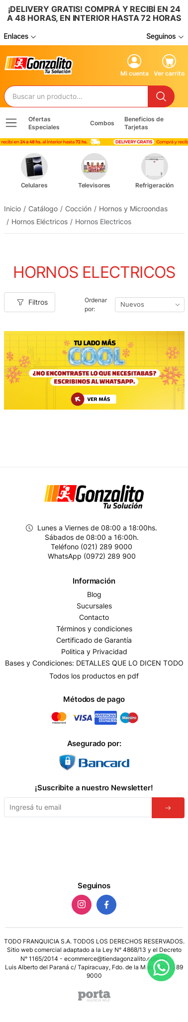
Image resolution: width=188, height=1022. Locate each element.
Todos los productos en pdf (94, 676)
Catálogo (43, 208)
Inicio (12, 208)
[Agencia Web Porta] (94, 996)
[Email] (78, 807)
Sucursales (94, 606)
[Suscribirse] (168, 807)
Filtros (32, 302)
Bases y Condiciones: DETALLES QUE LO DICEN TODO (94, 663)
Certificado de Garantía (94, 640)
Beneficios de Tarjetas (144, 122)
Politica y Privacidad (94, 652)
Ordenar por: (95, 304)
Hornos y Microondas (133, 208)
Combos (102, 123)
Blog (94, 594)
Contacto (94, 617)
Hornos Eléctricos (39, 221)
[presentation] (94, 847)
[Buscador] (76, 96)
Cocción (78, 208)
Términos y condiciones (94, 629)
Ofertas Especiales (44, 122)
